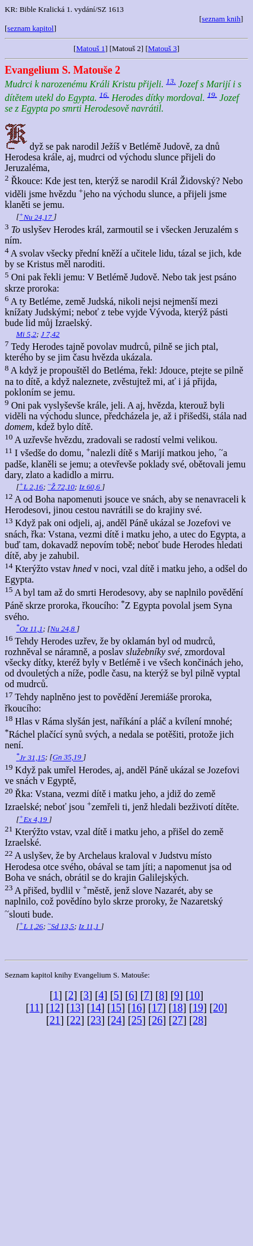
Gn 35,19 (68, 757)
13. (171, 81)
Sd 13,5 (60, 926)
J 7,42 (50, 334)
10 (194, 995)
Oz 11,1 (29, 628)
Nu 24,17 (36, 217)
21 (55, 1020)
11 (35, 1008)
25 (137, 1020)
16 (136, 1008)
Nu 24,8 (63, 628)
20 (218, 1008)
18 (177, 1008)
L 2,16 (31, 486)
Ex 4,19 (34, 819)
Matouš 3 (162, 48)
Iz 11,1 (90, 926)
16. (105, 94)
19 (198, 1008)
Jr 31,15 (30, 757)
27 (177, 1020)
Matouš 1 (90, 48)
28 (198, 1020)
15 (116, 1008)
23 (96, 1020)
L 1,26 (31, 926)
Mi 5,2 (26, 334)
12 (54, 1008)
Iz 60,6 (90, 486)
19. (212, 94)
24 (116, 1020)
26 (157, 1020)
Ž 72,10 (61, 486)
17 (157, 1008)
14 (95, 1008)
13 (75, 1008)
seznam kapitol (30, 28)
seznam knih (221, 18)
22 (75, 1020)
